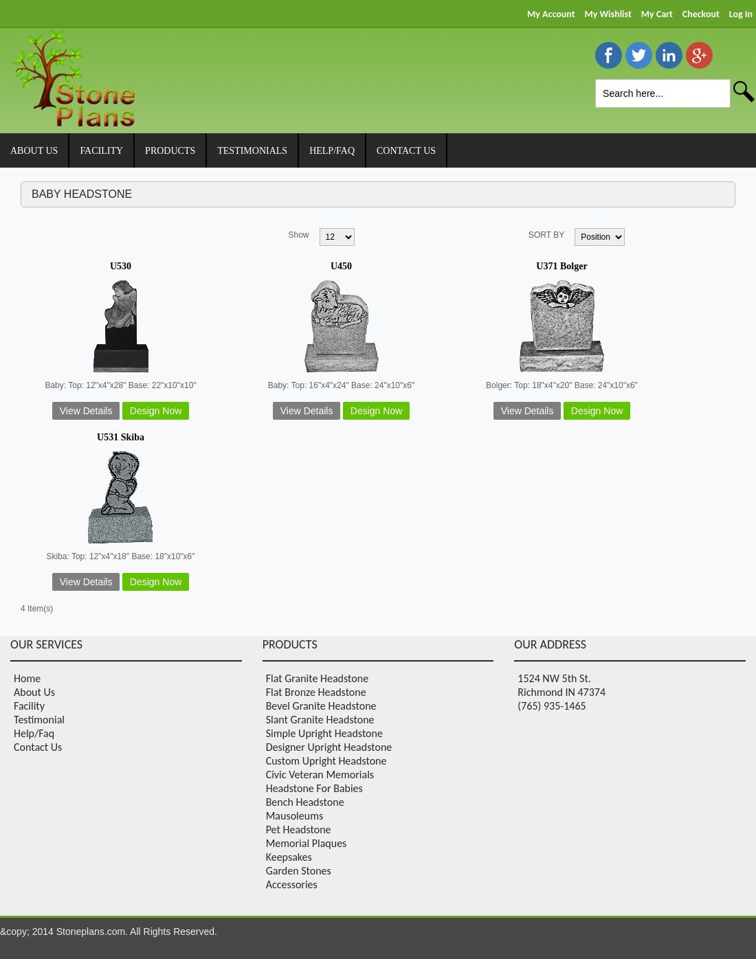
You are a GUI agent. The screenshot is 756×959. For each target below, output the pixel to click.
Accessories (292, 884)
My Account (551, 14)
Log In (741, 14)
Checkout (701, 14)
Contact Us (38, 747)
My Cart (657, 14)
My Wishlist (607, 14)
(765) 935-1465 (552, 705)
